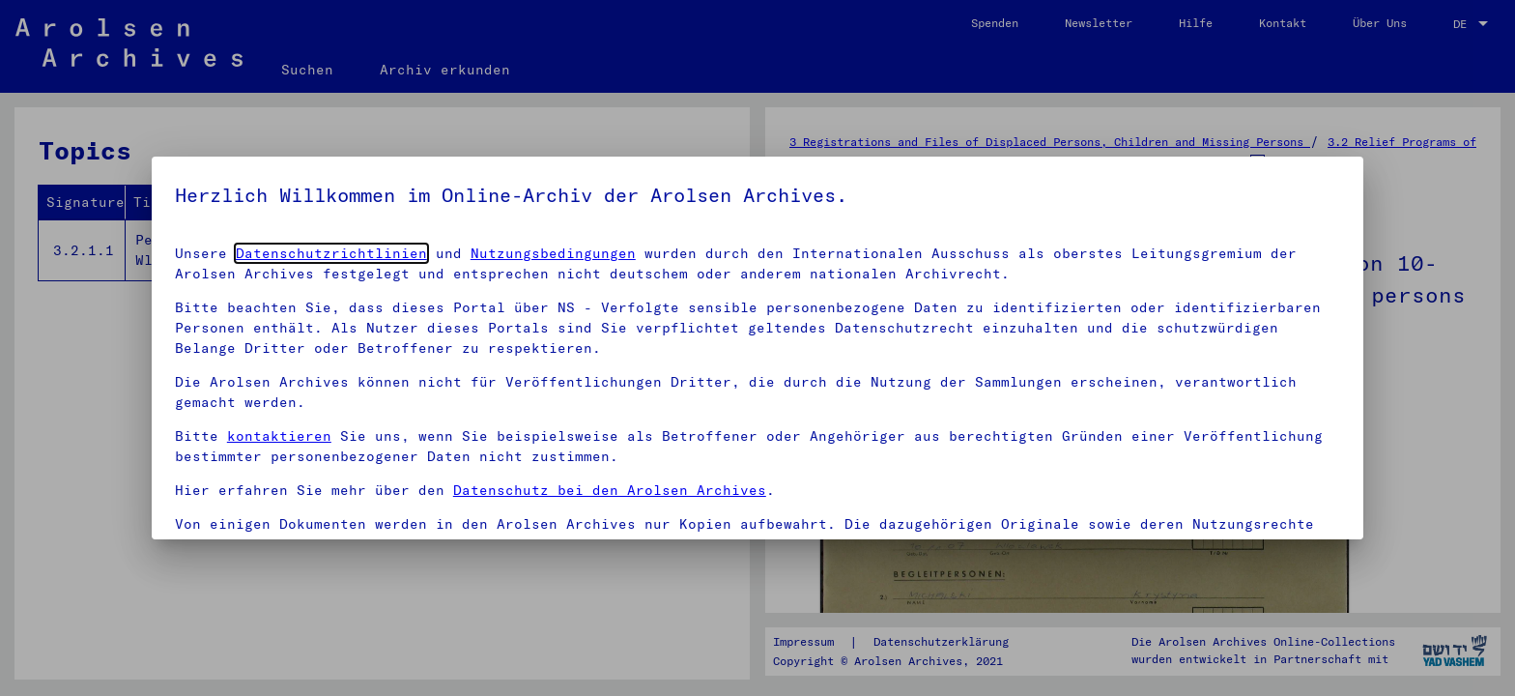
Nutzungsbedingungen (553, 253)
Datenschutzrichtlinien (331, 253)
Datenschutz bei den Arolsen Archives (609, 490)
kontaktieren (279, 436)
